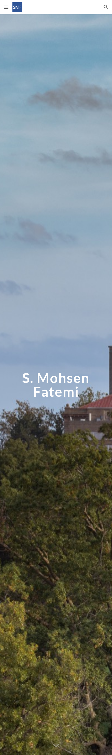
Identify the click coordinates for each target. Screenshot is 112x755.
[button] (6, 7)
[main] (56, 384)
